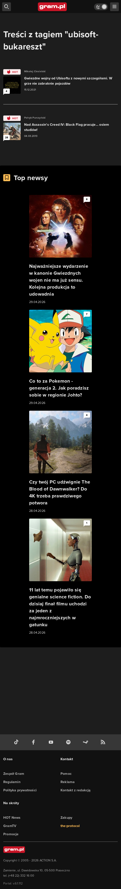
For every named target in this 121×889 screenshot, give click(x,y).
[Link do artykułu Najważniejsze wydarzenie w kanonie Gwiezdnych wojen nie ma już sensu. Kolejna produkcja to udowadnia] (60, 250)
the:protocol (70, 825)
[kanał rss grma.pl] (103, 742)
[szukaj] (6, 6)
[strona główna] (52, 6)
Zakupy (66, 817)
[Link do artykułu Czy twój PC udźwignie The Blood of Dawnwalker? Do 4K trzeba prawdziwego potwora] (60, 462)
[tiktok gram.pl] (17, 742)
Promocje (11, 834)
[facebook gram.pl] (34, 742)
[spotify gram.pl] (69, 742)
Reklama (67, 781)
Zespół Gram (13, 773)
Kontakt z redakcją (75, 790)
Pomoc (66, 773)
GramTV (9, 825)
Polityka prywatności (20, 790)
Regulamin (11, 781)
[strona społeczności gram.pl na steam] (86, 742)
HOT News (12, 817)
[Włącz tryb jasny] (101, 6)
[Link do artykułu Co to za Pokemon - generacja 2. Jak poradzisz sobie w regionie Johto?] (60, 357)
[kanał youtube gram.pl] (51, 742)
